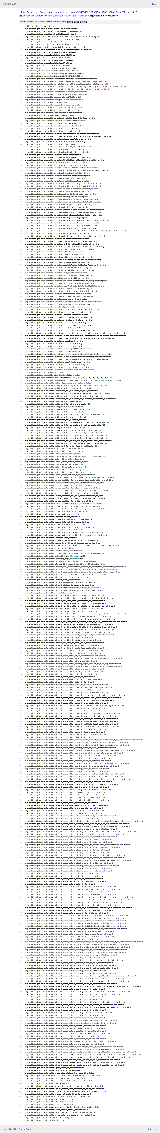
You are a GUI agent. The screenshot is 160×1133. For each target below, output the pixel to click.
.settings (83, 15)
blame (83, 22)
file (70, 22)
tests (132, 12)
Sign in (155, 4)
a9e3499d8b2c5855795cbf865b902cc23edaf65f (100, 12)
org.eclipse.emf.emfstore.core (57, 12)
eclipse (22, 12)
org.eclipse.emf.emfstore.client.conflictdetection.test (47, 15)
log (76, 22)
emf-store (33, 12)
